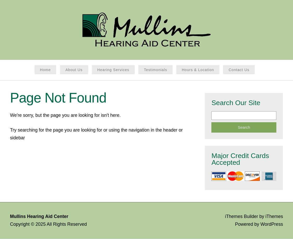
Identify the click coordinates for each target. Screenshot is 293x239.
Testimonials (155, 70)
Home (45, 70)
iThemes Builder (241, 216)
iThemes (274, 216)
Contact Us (239, 70)
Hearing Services (113, 70)
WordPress (272, 224)
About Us (74, 70)
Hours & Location (198, 70)
